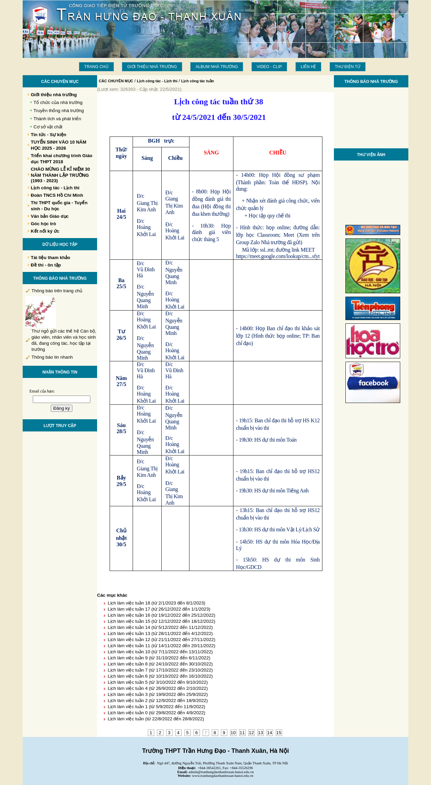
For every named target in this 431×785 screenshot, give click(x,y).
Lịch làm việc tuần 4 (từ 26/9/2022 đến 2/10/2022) (158, 688)
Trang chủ (96, 66)
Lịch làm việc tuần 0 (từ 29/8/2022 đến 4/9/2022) (156, 712)
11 (242, 732)
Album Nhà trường (217, 66)
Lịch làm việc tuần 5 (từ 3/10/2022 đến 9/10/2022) (158, 682)
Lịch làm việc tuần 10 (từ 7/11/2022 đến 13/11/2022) (160, 651)
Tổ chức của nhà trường (58, 102)
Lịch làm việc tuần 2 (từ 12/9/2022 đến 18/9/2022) (158, 700)
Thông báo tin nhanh (52, 357)
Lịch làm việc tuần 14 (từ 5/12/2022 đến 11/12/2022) (160, 627)
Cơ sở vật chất (48, 126)
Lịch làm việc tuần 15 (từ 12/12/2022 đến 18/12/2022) (161, 621)
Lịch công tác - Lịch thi (157, 81)
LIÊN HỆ (308, 66)
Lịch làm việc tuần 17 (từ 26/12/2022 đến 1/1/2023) (159, 609)
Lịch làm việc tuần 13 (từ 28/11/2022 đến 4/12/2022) (160, 633)
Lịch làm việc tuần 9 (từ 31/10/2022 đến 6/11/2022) (159, 657)
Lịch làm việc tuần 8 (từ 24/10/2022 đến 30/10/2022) (160, 663)
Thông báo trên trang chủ (56, 290)
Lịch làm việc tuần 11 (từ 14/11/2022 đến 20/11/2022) (161, 645)
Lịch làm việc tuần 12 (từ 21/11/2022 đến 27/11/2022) (161, 639)
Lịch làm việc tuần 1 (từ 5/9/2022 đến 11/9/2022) (156, 706)
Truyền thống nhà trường (58, 110)
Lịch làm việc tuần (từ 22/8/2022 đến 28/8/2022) (156, 718)
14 (269, 732)
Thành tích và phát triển (57, 118)
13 (260, 732)
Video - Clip (269, 66)
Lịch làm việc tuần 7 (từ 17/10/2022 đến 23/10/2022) (160, 670)
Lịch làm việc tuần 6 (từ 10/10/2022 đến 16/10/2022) (160, 676)
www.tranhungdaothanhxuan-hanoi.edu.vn (222, 776)
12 (251, 732)
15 (278, 732)
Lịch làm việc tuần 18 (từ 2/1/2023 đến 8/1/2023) (156, 603)
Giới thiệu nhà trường (152, 66)
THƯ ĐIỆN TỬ (347, 66)
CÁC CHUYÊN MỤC (116, 81)
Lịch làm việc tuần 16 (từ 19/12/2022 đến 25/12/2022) (161, 615)
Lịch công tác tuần (197, 81)
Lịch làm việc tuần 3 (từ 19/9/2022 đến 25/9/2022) (158, 694)
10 (233, 732)
